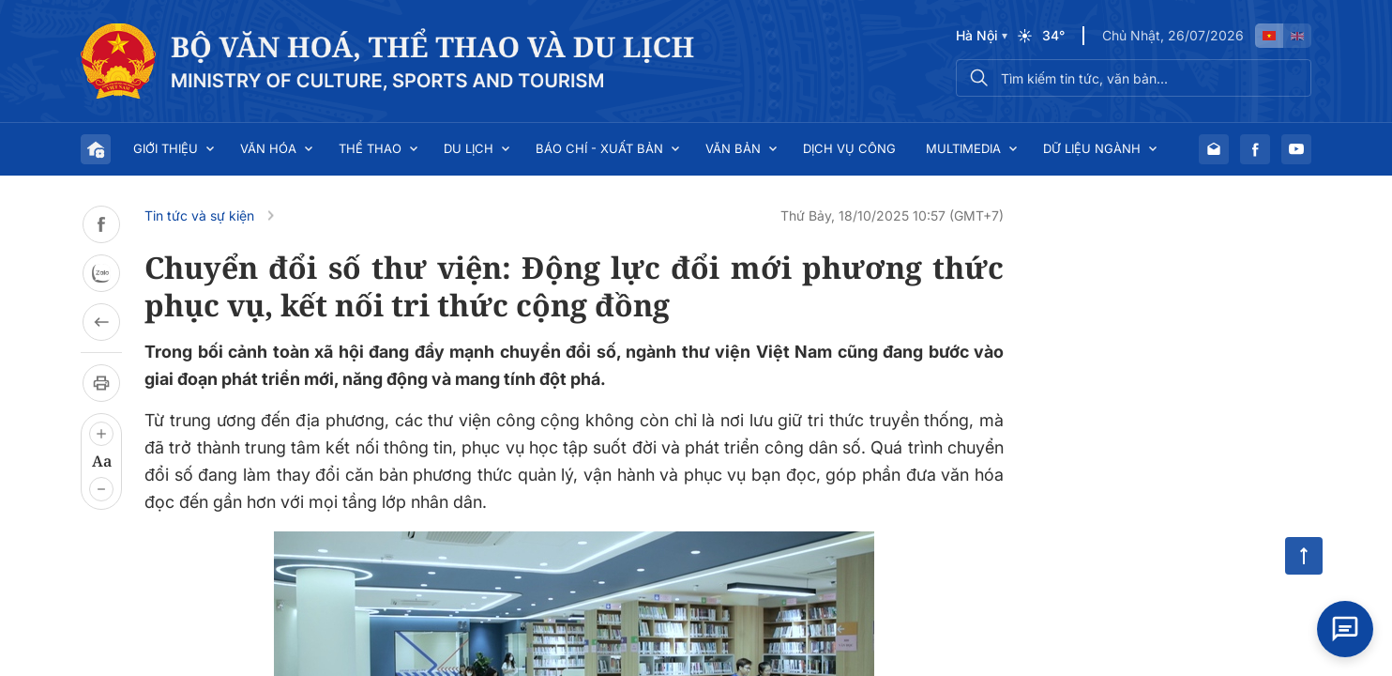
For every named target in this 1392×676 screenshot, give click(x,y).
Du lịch (468, 148)
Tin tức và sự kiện (199, 215)
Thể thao (370, 148)
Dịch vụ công (849, 148)
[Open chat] (1345, 629)
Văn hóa (268, 148)
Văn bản (733, 148)
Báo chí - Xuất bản (599, 148)
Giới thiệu (165, 148)
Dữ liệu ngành (1092, 148)
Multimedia (963, 148)
